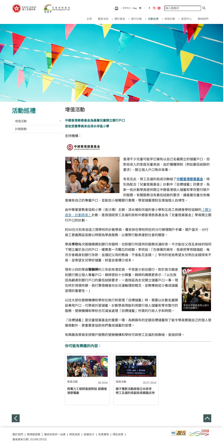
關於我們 (17, 434)
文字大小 (126, 8)
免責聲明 (103, 434)
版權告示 (89, 434)
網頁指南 (74, 434)
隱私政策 (118, 434)
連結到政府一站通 (54, 434)
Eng (134, 8)
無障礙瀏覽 (33, 434)
